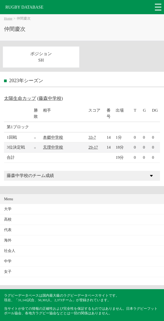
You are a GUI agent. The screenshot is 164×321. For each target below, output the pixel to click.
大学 (8, 209)
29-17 (93, 147)
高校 (8, 219)
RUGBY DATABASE (24, 7)
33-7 (92, 137)
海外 (8, 240)
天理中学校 (53, 147)
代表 (8, 230)
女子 (8, 272)
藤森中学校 (50, 98)
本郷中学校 (53, 137)
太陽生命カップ (20, 98)
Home (8, 18)
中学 (8, 261)
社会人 (9, 251)
